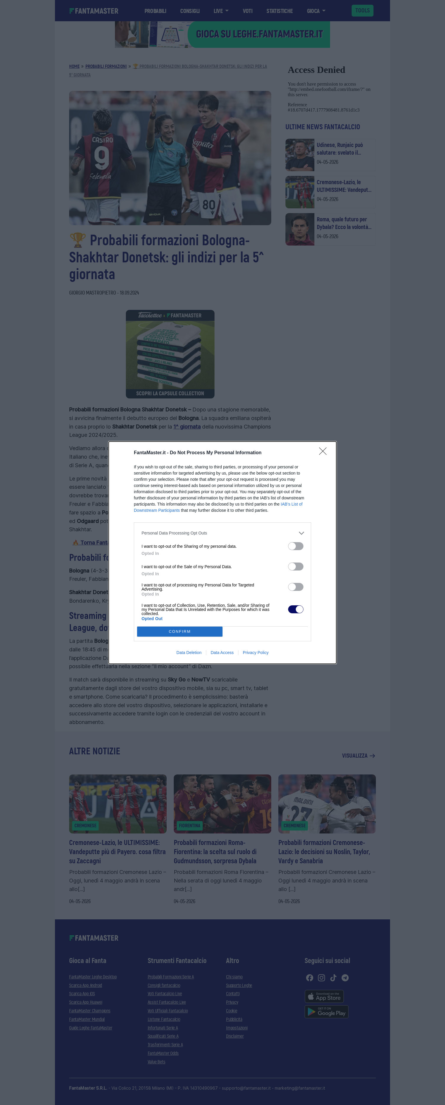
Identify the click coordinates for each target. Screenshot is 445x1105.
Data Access (222, 652)
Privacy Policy (256, 652)
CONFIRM (180, 631)
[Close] (324, 453)
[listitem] (222, 533)
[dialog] (222, 553)
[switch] (295, 546)
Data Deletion (189, 652)
